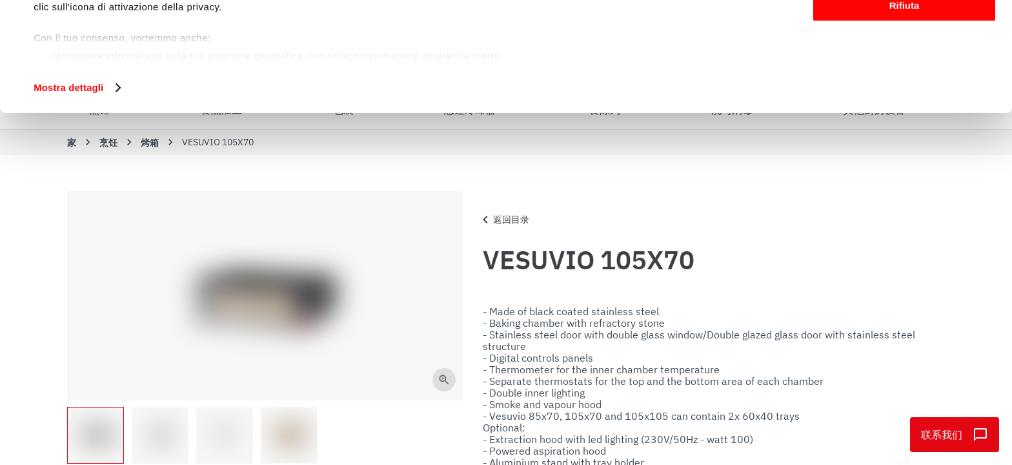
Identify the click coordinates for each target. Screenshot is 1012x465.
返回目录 (503, 219)
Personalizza (904, 70)
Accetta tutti (904, 31)
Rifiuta (904, 107)
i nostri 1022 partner (110, 46)
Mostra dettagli (68, 189)
